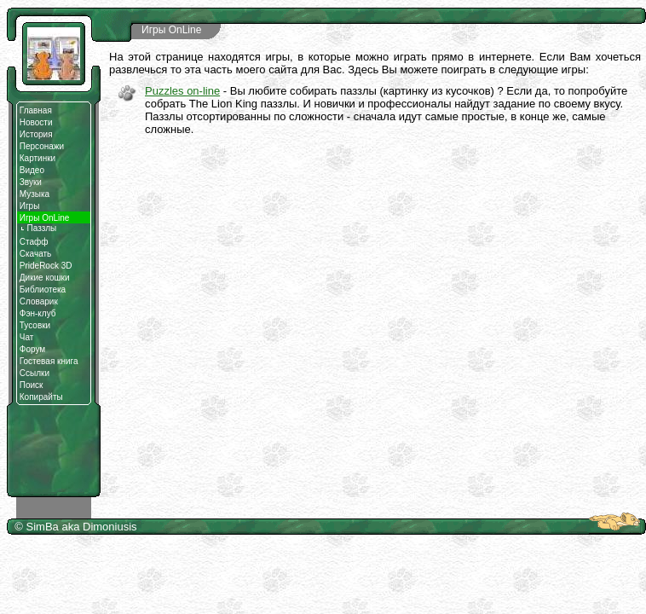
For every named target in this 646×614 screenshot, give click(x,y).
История (36, 134)
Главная (36, 110)
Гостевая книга (49, 361)
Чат (27, 337)
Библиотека (43, 289)
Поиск (31, 385)
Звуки (31, 182)
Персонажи (42, 146)
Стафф (34, 241)
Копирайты (41, 397)
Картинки (37, 158)
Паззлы (38, 228)
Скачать (36, 253)
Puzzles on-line (182, 90)
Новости (36, 122)
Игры (30, 206)
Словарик (39, 301)
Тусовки (35, 325)
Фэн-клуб (38, 313)
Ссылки (34, 373)
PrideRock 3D (46, 265)
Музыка (34, 194)
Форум (32, 349)
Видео (32, 170)
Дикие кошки (45, 277)
